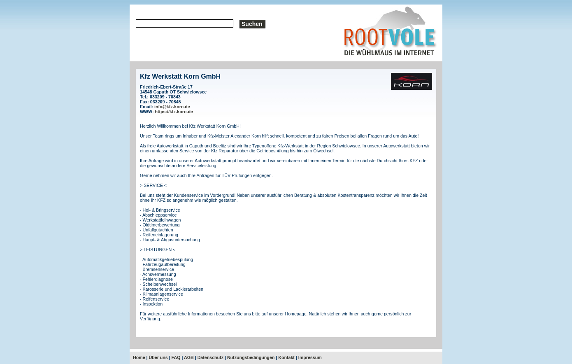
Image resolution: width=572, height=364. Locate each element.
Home (139, 357)
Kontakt (286, 357)
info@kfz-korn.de (172, 106)
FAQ (176, 357)
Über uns (158, 357)
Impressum (310, 357)
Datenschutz (210, 357)
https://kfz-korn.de (174, 111)
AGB (189, 357)
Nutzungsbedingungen (250, 357)
